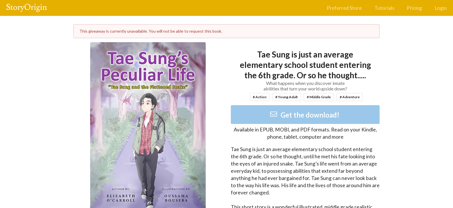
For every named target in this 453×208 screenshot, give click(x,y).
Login (441, 8)
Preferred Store (344, 8)
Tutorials (384, 8)
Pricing (414, 8)
